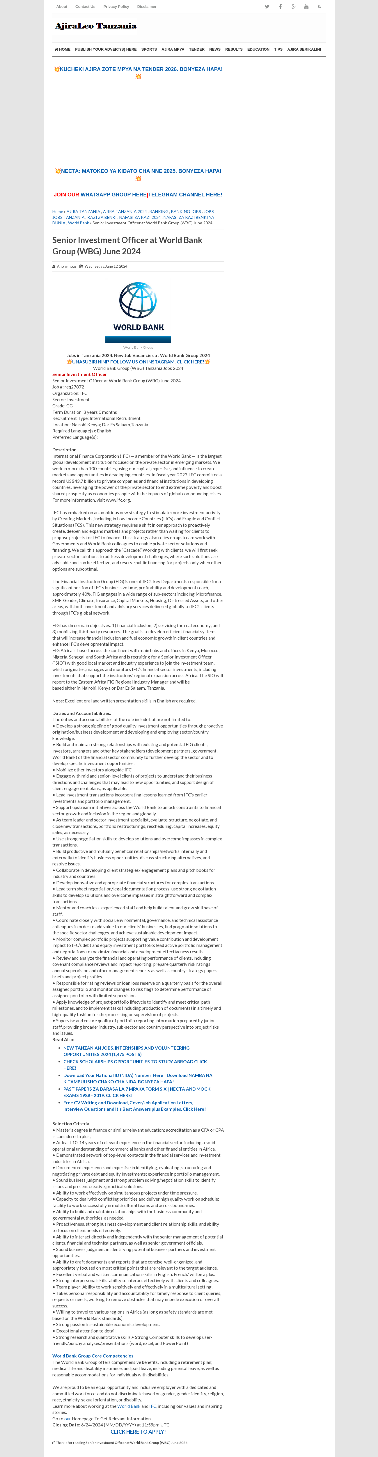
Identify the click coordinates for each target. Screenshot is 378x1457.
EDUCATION (258, 49)
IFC (152, 1406)
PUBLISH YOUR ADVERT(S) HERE (106, 49)
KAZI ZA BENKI (102, 217)
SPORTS (149, 49)
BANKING (159, 211)
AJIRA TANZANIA (83, 211)
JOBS (209, 211)
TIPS (278, 49)
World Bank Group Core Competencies (92, 1355)
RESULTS (234, 49)
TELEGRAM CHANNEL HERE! (185, 195)
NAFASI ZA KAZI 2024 (140, 217)
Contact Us (85, 6)
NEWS (215, 49)
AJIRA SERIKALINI (304, 49)
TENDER (197, 49)
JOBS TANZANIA (68, 217)
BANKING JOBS (186, 211)
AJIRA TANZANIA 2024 (125, 211)
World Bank (78, 222)
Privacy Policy (116, 6)
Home (63, 49)
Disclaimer (147, 6)
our (67, 1418)
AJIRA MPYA (173, 49)
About (62, 6)
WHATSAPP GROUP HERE (114, 195)
